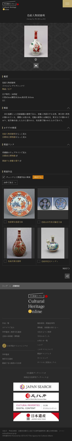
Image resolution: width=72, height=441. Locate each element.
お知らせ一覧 (42, 340)
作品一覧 (5, 323)
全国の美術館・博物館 (11, 336)
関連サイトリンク (44, 353)
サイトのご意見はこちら (46, 362)
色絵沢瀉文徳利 (14, 261)
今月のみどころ (43, 336)
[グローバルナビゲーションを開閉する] (67, 3)
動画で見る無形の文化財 (11, 363)
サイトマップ (42, 358)
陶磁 (4, 89)
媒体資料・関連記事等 (46, 323)
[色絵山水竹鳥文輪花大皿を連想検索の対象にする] (38, 222)
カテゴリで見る (8, 327)
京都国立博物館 (8, 137)
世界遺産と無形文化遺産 (11, 332)
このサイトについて (45, 349)
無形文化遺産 (7, 358)
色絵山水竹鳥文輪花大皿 (51, 222)
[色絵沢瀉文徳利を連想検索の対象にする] (5, 261)
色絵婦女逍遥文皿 (15, 221)
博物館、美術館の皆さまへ (47, 327)
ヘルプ (40, 345)
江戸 (9, 89)
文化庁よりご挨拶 (44, 332)
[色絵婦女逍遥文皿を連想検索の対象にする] (5, 221)
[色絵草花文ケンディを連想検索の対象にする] (38, 261)
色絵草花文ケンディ (49, 261)
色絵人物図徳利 (8, 133)
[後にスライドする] (66, 268)
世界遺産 (5, 354)
